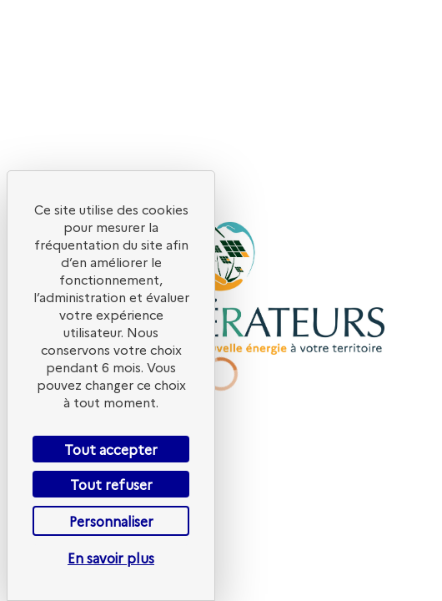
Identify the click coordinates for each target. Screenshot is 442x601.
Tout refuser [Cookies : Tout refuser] (111, 484)
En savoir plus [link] (111, 557)
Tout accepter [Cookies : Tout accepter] (111, 449)
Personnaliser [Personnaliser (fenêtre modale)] (111, 521)
